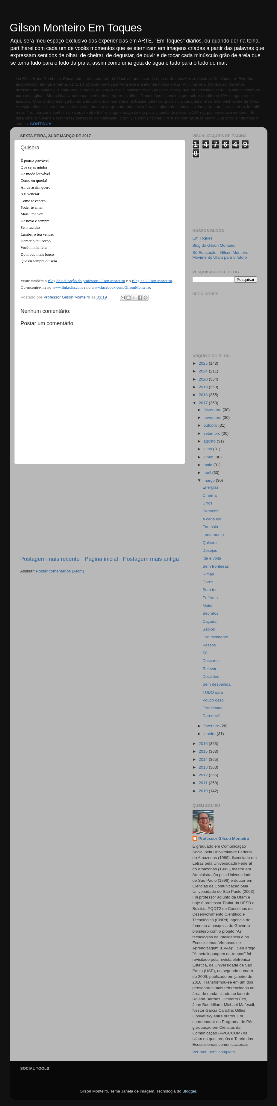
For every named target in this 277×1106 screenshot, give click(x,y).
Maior (207, 605)
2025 (204, 363)
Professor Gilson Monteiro (224, 838)
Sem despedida (216, 684)
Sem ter (209, 589)
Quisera (209, 542)
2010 (204, 791)
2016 (204, 743)
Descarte (210, 660)
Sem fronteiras (215, 566)
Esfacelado (212, 708)
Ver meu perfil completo (214, 1052)
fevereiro (212, 726)
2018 (204, 395)
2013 (204, 767)
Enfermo (210, 598)
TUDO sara (212, 692)
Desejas (209, 550)
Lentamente (213, 534)
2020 (204, 379)
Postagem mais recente (50, 559)
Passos (209, 645)
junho (209, 457)
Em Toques (203, 238)
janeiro (210, 733)
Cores (207, 582)
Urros (207, 503)
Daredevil (211, 715)
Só (205, 653)
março (210, 480)
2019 (204, 387)
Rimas (208, 574)
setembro (213, 433)
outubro (211, 425)
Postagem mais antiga (151, 559)
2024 (204, 371)
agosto (210, 441)
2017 (204, 403)
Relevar (209, 668)
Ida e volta (211, 558)
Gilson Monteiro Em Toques (76, 28)
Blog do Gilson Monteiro (214, 245)
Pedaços (210, 511)
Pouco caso (213, 700)
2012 (204, 775)
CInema (209, 495)
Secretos (210, 613)
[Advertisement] (100, 509)
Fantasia (210, 527)
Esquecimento (215, 637)
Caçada (209, 621)
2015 (204, 751)
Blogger (189, 1091)
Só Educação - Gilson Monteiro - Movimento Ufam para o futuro (222, 255)
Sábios (208, 629)
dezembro (213, 409)
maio (209, 465)
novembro (213, 417)
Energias (210, 487)
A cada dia (211, 519)
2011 (204, 783)
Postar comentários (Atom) (60, 571)
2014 (204, 759)
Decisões (210, 676)
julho (208, 449)
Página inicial (101, 559)
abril (208, 472)
